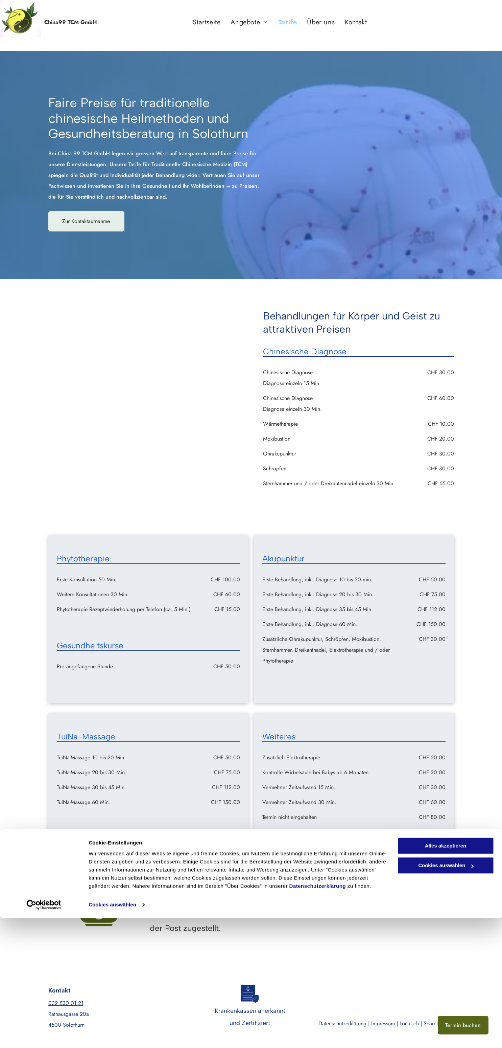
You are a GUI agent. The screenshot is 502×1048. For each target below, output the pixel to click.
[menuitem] (206, 22)
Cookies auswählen (112, 1035)
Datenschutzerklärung (317, 1016)
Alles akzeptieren (446, 976)
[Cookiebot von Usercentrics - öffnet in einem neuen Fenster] (43, 1035)
